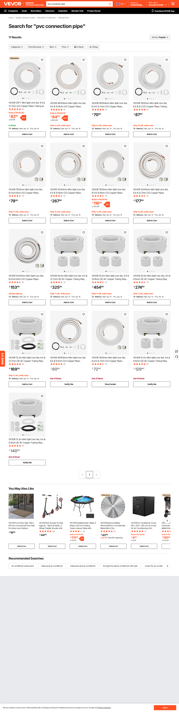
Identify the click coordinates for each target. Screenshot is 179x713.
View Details (110, 384)
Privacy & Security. (104, 708)
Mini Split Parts (63, 18)
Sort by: (155, 37)
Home (11, 18)
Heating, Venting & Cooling (25, 18)
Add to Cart (27, 134)
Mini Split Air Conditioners (46, 18)
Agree (165, 708)
